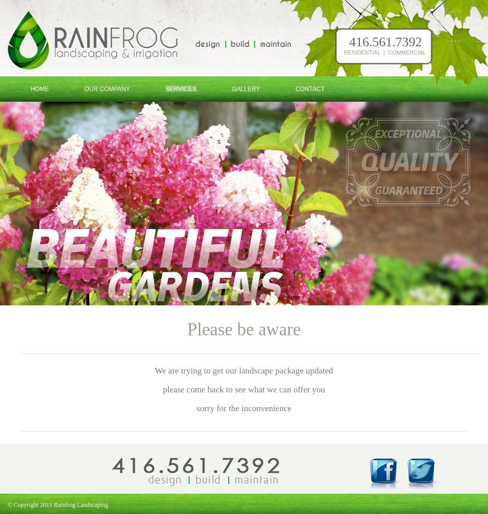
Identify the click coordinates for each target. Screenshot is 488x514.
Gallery (246, 89)
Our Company (107, 89)
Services (181, 89)
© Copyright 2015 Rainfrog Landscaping (54, 504)
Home (39, 89)
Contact (309, 89)
